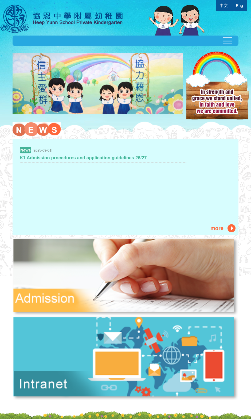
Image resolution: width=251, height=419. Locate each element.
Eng (239, 5)
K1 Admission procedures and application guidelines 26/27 (83, 157)
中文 (224, 5)
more (216, 228)
